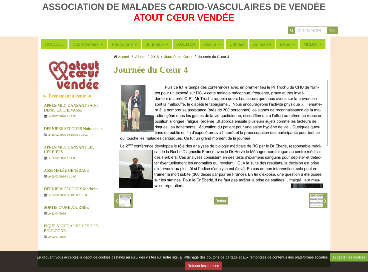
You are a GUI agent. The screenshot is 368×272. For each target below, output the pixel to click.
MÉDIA (310, 44)
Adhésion (262, 44)
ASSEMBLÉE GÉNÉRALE (66, 170)
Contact (236, 44)
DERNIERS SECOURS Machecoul (72, 189)
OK (332, 30)
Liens (285, 44)
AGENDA (186, 44)
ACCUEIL (54, 44)
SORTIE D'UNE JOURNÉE (66, 207)
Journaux (155, 44)
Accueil (124, 57)
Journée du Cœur (178, 57)
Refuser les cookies (203, 266)
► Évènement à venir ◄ (67, 95)
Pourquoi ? (122, 44)
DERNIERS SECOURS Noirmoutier (73, 128)
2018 (155, 57)
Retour (220, 201)
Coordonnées (86, 44)
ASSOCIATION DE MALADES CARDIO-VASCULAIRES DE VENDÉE (184, 7)
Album (210, 44)
